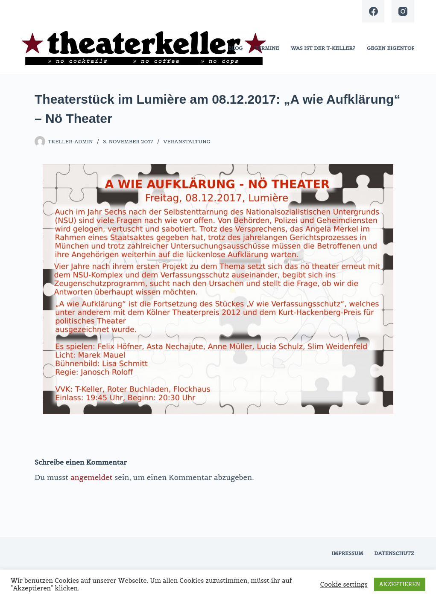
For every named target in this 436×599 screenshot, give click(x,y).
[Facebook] (373, 11)
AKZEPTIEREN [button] (399, 584)
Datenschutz (394, 553)
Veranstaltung (186, 141)
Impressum (347, 553)
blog (235, 48)
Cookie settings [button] (344, 584)
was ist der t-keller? (323, 48)
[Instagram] (403, 11)
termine (266, 48)
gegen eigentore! (393, 48)
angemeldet (91, 477)
